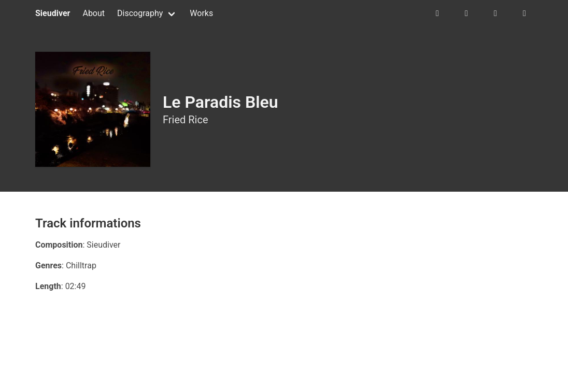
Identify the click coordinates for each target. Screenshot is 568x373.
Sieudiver (52, 13)
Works (201, 13)
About (93, 13)
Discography (140, 13)
